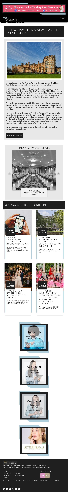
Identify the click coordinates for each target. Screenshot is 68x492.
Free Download (19, 475)
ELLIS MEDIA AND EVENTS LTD (24, 480)
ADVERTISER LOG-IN (46, 471)
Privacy (6, 477)
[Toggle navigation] (62, 19)
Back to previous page (14, 135)
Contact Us (7, 473)
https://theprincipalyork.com (16, 129)
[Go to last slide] (9, 173)
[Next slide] (58, 173)
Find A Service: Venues (34, 148)
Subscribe (17, 473)
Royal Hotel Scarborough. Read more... (34, 193)
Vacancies (7, 475)
